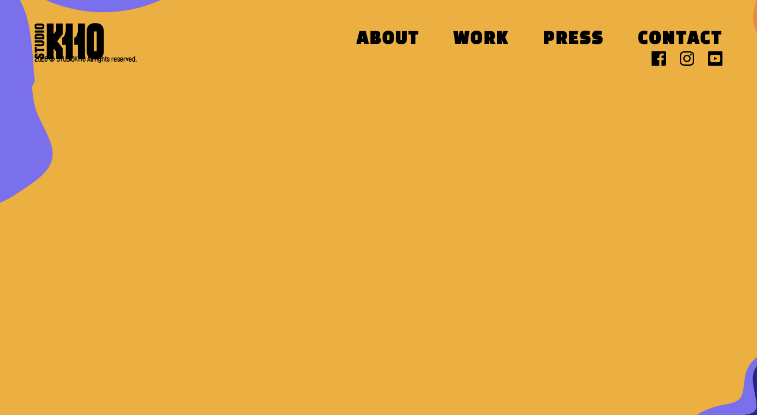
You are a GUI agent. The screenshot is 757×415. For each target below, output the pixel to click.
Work (481, 39)
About (388, 39)
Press (573, 39)
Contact (680, 39)
